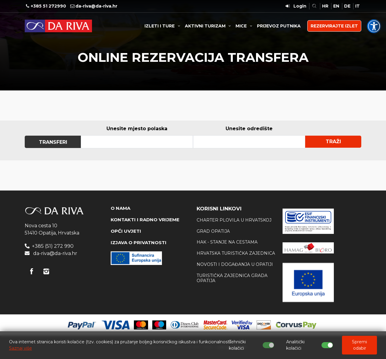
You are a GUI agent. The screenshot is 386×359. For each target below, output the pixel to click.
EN (336, 6)
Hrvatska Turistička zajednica (236, 253)
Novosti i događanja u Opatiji (235, 264)
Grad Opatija (213, 231)
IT (357, 6)
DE (347, 6)
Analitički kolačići (295, 345)
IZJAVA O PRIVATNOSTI (138, 242)
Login (299, 6)
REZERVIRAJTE (334, 26)
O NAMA (120, 208)
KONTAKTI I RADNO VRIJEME (145, 219)
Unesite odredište (249, 128)
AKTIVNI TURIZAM (209, 26)
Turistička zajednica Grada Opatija (232, 278)
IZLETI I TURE (163, 26)
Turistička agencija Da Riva (58, 26)
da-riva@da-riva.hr (96, 6)
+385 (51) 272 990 (53, 246)
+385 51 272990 (48, 6)
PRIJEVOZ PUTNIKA (279, 26)
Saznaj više (20, 348)
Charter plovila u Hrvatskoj (234, 220)
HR (325, 6)
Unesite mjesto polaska (136, 128)
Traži (333, 141)
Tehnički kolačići (237, 345)
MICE (245, 26)
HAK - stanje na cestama (227, 242)
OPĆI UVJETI (126, 231)
